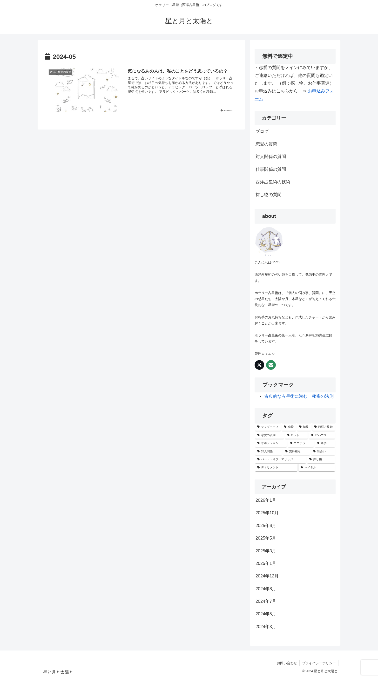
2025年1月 (266, 563)
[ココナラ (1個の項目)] (301, 443)
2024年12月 (267, 576)
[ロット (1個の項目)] (296, 435)
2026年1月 (266, 500)
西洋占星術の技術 (273, 181)
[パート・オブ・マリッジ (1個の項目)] (280, 459)
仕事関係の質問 (271, 169)
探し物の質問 (269, 194)
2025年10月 (267, 512)
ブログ (262, 131)
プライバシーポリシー (319, 663)
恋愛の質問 (266, 144)
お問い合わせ (287, 663)
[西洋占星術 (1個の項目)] (323, 427)
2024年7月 (266, 601)
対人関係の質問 (271, 156)
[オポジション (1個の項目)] (271, 443)
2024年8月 (266, 588)
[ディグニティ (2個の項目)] (268, 427)
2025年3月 (266, 550)
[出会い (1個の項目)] (323, 451)
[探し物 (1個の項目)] (321, 459)
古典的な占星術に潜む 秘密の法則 (299, 396)
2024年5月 (266, 613)
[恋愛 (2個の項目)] (289, 427)
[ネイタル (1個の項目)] (316, 467)
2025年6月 (266, 525)
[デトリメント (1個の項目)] (276, 467)
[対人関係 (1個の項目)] (268, 451)
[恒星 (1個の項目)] (304, 427)
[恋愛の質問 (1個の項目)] (269, 435)
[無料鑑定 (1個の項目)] (296, 451)
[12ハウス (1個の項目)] (322, 435)
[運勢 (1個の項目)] (325, 443)
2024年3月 (266, 626)
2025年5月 (266, 538)
